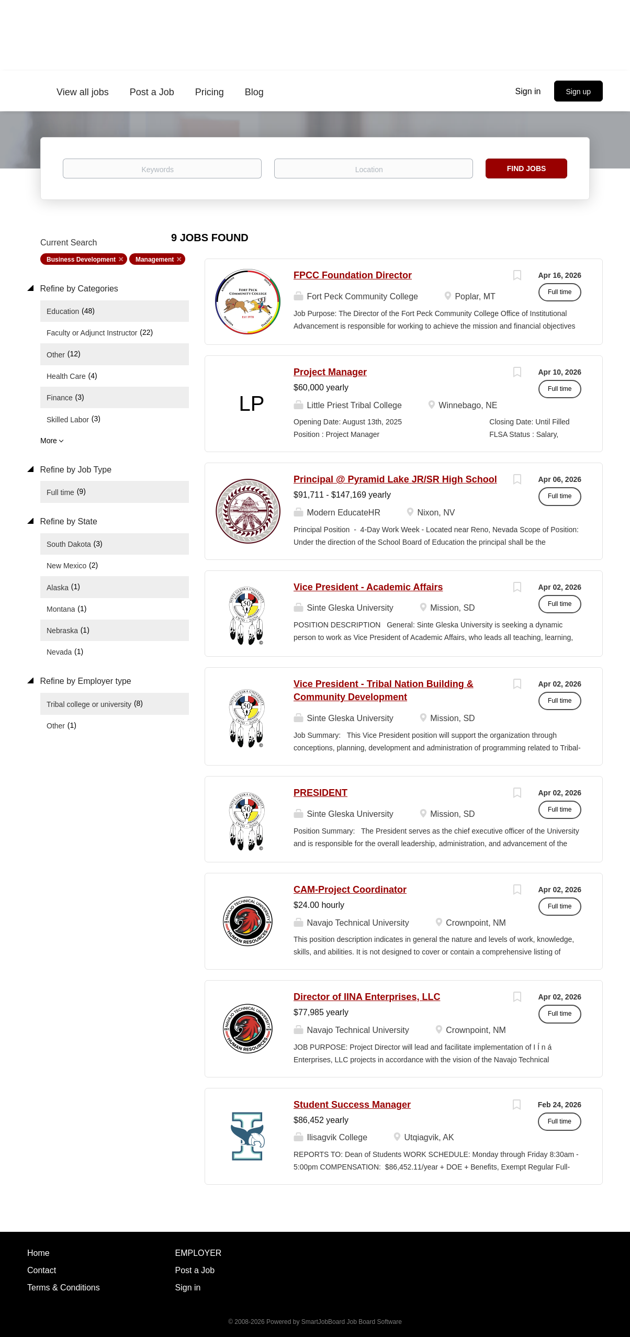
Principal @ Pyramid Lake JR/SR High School (395, 479)
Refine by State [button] (67, 521)
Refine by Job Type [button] (74, 469)
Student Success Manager (352, 1104)
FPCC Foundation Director (353, 275)
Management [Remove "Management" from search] (155, 259)
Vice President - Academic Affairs (368, 587)
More (48, 440)
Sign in (528, 91)
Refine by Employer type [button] (84, 681)
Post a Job (195, 1270)
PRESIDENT (320, 793)
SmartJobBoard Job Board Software (351, 1321)
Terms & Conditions (63, 1287)
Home (38, 1253)
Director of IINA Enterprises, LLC (367, 997)
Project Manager (330, 372)
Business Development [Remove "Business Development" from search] (81, 259)
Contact (41, 1270)
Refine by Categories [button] (78, 288)
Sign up (578, 91)
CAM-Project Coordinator (350, 889)
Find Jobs (526, 168)
